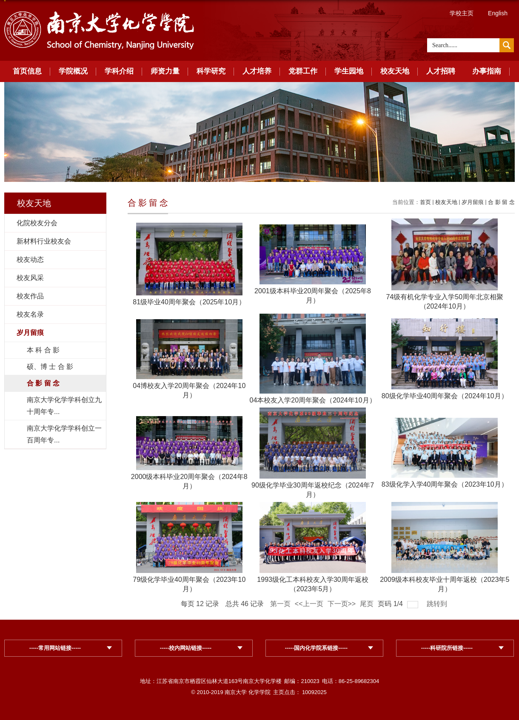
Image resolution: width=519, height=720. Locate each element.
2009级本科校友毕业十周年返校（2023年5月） (444, 584)
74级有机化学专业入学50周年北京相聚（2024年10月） (444, 301)
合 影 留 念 (501, 202)
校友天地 (394, 71)
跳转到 (438, 603)
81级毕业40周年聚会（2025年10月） (189, 302)
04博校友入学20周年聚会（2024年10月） (189, 390)
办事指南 (486, 71)
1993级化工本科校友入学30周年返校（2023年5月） (312, 584)
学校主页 (461, 13)
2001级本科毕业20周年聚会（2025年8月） (312, 295)
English (498, 13)
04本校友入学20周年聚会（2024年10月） (313, 400)
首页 (425, 202)
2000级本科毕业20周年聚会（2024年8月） (189, 481)
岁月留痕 (473, 202)
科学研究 (211, 71)
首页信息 (27, 71)
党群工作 (302, 71)
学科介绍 (119, 71)
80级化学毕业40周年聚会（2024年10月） (445, 396)
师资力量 (165, 71)
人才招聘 (440, 71)
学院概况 (73, 71)
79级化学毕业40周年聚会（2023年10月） (189, 584)
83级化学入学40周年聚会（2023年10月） (445, 484)
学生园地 (348, 71)
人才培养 (256, 71)
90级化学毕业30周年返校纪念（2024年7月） (312, 490)
